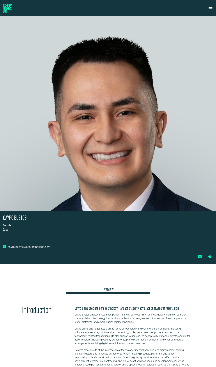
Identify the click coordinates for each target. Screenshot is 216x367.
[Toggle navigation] (210, 8)
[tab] (108, 290)
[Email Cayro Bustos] (26, 248)
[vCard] (200, 257)
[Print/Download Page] (209, 256)
